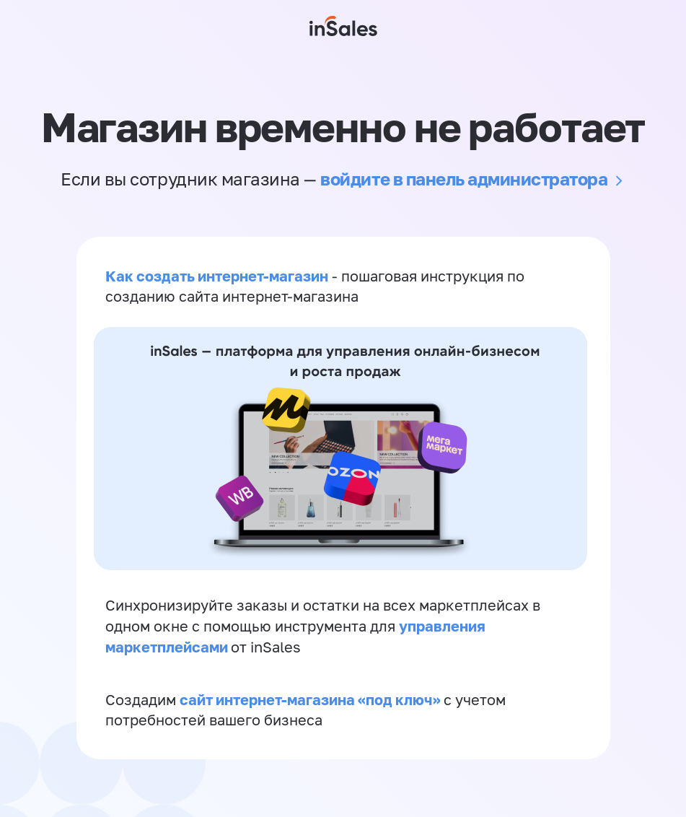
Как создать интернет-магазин (216, 275)
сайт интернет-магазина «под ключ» (312, 699)
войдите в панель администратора (463, 178)
